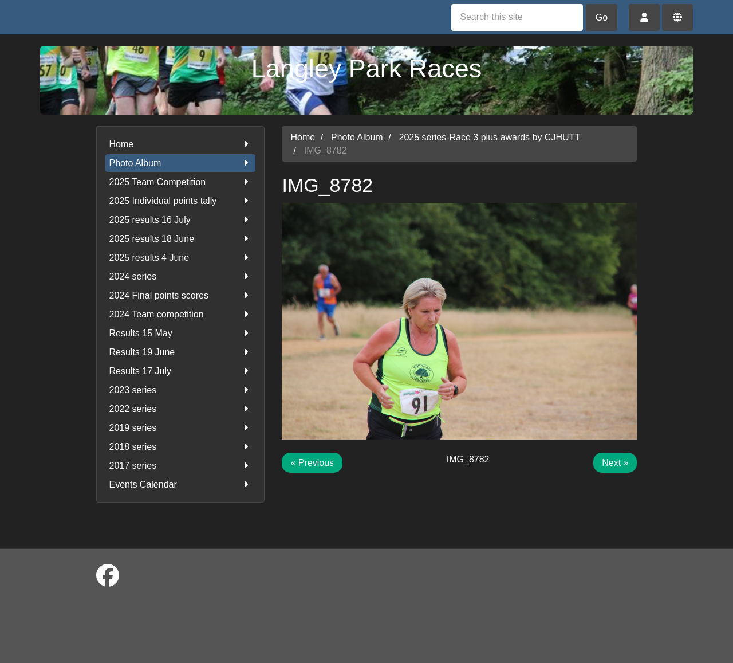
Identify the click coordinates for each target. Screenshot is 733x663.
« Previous (312, 463)
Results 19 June (180, 352)
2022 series (180, 408)
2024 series (180, 276)
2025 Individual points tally (180, 200)
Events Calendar (180, 484)
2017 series (180, 465)
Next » (615, 463)
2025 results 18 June (180, 238)
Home (180, 144)
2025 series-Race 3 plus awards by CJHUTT (490, 137)
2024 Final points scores (180, 295)
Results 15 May (180, 333)
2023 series (180, 390)
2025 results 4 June (180, 257)
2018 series (180, 446)
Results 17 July (180, 371)
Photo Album (180, 163)
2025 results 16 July (180, 219)
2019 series (180, 427)
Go (602, 17)
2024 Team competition (180, 314)
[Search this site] (517, 17)
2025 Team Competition (180, 182)
